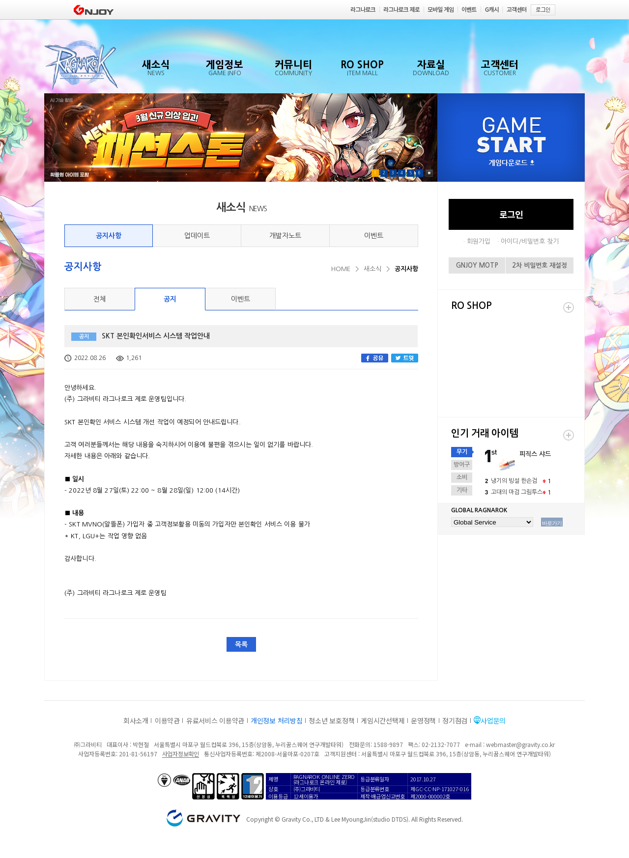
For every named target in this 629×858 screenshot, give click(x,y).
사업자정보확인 (180, 753)
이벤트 (373, 235)
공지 (170, 299)
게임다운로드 (511, 163)
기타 (462, 490)
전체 (99, 299)
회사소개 (135, 720)
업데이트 (197, 235)
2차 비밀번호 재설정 (539, 265)
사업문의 (493, 720)
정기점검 (454, 720)
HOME (340, 269)
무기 (462, 452)
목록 (241, 644)
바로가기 (552, 523)
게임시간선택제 (382, 720)
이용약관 (167, 720)
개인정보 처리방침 (276, 720)
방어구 (462, 465)
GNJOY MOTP (477, 265)
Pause (429, 173)
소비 (462, 477)
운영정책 (423, 720)
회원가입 (478, 241)
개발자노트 (285, 235)
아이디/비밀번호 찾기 (530, 241)
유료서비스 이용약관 (215, 720)
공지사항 (108, 235)
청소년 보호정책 (331, 720)
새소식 (372, 269)
